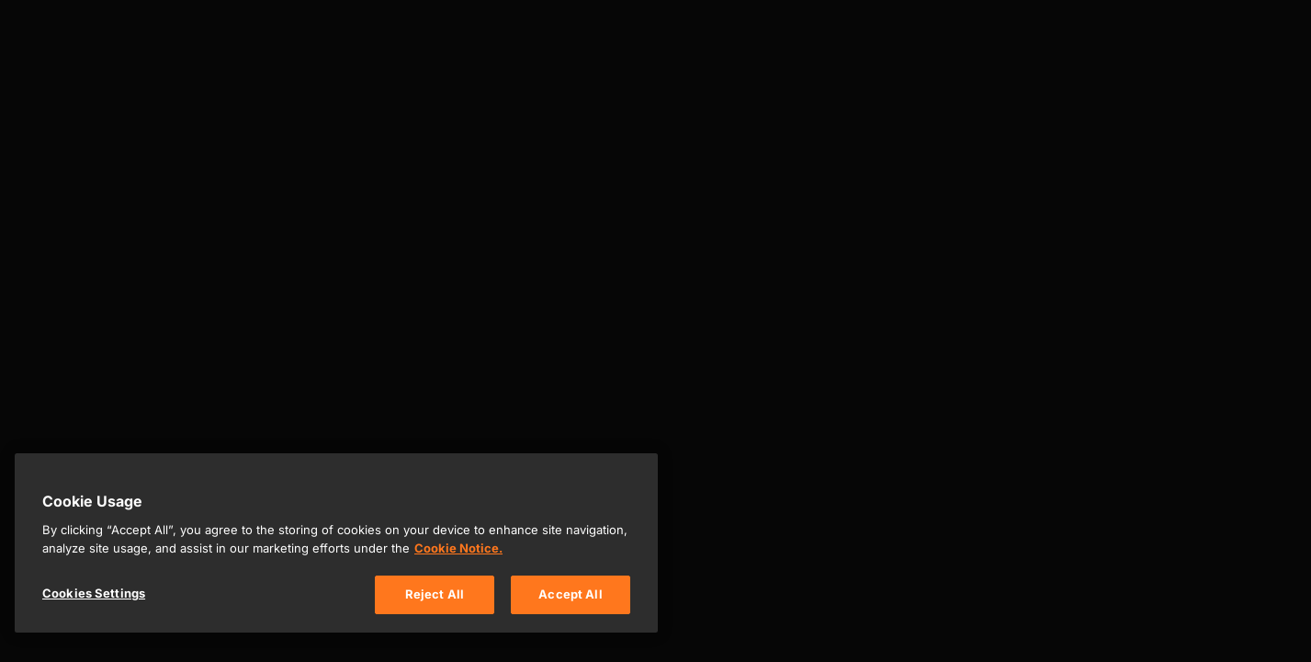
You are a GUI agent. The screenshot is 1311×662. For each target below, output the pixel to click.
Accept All (570, 594)
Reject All (434, 594)
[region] (336, 543)
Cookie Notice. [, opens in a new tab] (458, 548)
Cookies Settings (93, 593)
